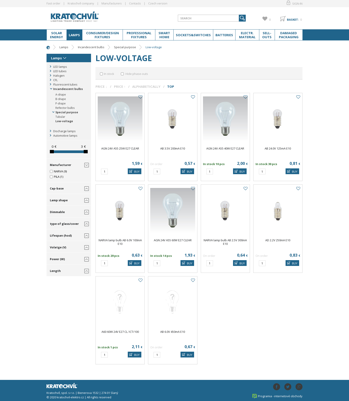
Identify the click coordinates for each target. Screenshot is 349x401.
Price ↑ (120, 86)
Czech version (157, 3)
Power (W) (57, 259)
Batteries (224, 35)
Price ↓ (101, 86)
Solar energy (56, 35)
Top (170, 86)
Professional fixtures (139, 35)
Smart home (164, 35)
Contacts (135, 3)
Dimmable (57, 212)
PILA (56, 177)
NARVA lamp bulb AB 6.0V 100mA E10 (120, 242)
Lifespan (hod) (61, 235)
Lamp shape (59, 200)
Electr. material (247, 35)
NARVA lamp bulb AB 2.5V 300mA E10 (225, 242)
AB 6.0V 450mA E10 (172, 332)
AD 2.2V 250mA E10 (277, 240)
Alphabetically (146, 86)
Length (55, 271)
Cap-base (57, 188)
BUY (137, 172)
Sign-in (297, 4)
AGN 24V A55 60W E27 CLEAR (173, 240)
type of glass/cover (64, 224)
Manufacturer (60, 165)
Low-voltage (154, 47)
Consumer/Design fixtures (102, 35)
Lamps (74, 35)
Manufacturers (111, 3)
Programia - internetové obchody (280, 396)
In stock (109, 74)
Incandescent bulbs (91, 47)
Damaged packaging (288, 35)
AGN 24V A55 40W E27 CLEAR (225, 148)
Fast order (53, 3)
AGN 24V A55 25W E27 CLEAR (120, 148)
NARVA (58, 171)
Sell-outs (267, 35)
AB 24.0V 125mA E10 (278, 148)
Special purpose (125, 47)
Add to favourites (140, 97)
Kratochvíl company (81, 3)
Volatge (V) (58, 247)
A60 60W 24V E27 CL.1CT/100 (120, 332)
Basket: (293, 20)
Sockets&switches (193, 35)
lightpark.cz (82, 17)
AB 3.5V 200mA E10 (172, 148)
